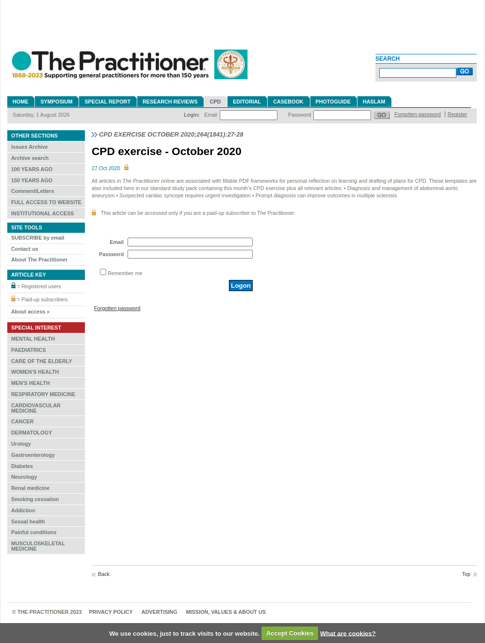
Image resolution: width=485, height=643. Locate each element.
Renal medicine (30, 488)
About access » (30, 311)
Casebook (288, 101)
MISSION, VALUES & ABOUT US (226, 612)
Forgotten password (417, 114)
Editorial (247, 101)
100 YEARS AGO (31, 169)
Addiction (23, 510)
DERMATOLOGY (31, 432)
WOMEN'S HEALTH (35, 372)
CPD (215, 101)
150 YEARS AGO (31, 180)
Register (457, 114)
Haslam (374, 101)
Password (299, 115)
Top (466, 574)
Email (210, 115)
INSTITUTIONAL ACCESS (42, 213)
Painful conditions (34, 532)
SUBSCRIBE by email (38, 238)
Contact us (24, 249)
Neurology (24, 477)
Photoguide (333, 101)
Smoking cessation (35, 499)
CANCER (22, 421)
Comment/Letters (32, 191)
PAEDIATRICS (28, 350)
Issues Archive (29, 147)
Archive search (29, 158)
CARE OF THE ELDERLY (41, 361)
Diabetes (22, 466)
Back (104, 574)
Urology (21, 444)
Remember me (125, 273)
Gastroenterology (33, 455)
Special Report (107, 101)
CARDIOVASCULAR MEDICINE (36, 408)
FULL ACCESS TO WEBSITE (46, 202)
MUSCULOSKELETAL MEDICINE (38, 546)
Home (20, 101)
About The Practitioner (39, 259)
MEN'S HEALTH (30, 383)
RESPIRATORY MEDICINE (43, 394)
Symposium (56, 101)
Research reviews (170, 101)
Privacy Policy (111, 612)
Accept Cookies (290, 633)
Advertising (160, 612)
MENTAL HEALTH (33, 339)
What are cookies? (348, 633)
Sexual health (28, 521)
